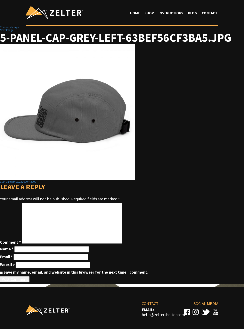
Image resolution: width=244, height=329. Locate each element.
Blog (192, 13)
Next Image (7, 30)
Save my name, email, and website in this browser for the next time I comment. (75, 272)
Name (7, 248)
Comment (10, 242)
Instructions (170, 13)
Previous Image (9, 27)
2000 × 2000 (29, 181)
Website (7, 264)
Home (135, 13)
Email (6, 256)
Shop (149, 13)
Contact (209, 13)
